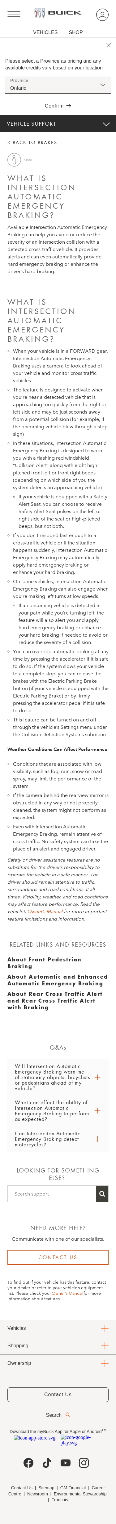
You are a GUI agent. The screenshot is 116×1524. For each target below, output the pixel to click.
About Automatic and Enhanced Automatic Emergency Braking (57, 980)
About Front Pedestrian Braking (44, 962)
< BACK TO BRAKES (32, 142)
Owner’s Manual (44, 911)
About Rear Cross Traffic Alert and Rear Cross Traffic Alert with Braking (55, 1000)
